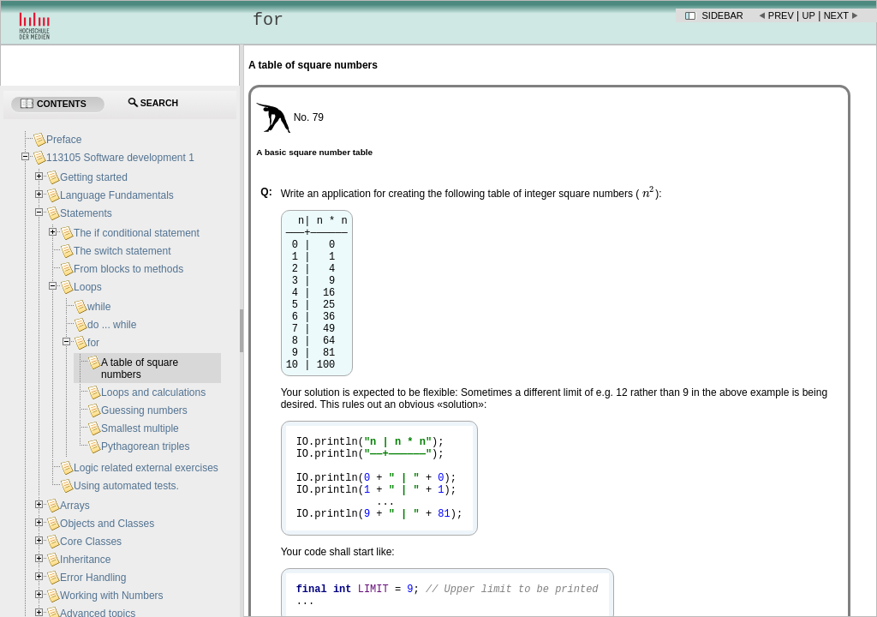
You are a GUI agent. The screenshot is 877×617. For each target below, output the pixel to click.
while (98, 307)
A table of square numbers (139, 368)
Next (836, 15)
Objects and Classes (107, 524)
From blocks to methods (128, 269)
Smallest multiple (140, 428)
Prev (781, 15)
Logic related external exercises (146, 468)
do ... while (111, 325)
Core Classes (91, 542)
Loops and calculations (153, 392)
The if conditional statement (137, 233)
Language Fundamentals (117, 195)
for (93, 343)
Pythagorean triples (145, 446)
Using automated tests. (126, 486)
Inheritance (85, 560)
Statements (86, 213)
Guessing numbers (144, 410)
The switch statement (122, 251)
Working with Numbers (111, 596)
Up (808, 15)
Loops (88, 287)
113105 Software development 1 (120, 158)
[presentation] (649, 194)
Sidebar (722, 15)
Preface (63, 140)
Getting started (94, 177)
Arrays (75, 506)
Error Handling (93, 578)
